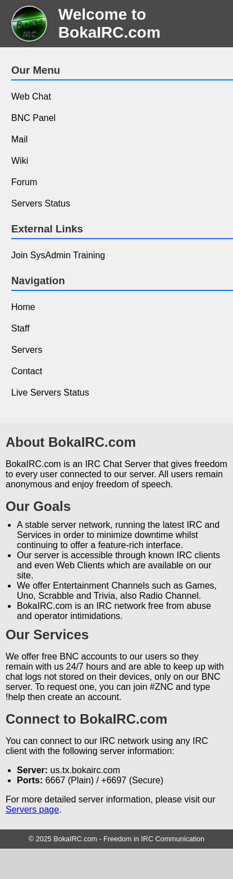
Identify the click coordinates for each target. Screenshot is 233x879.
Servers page (32, 809)
